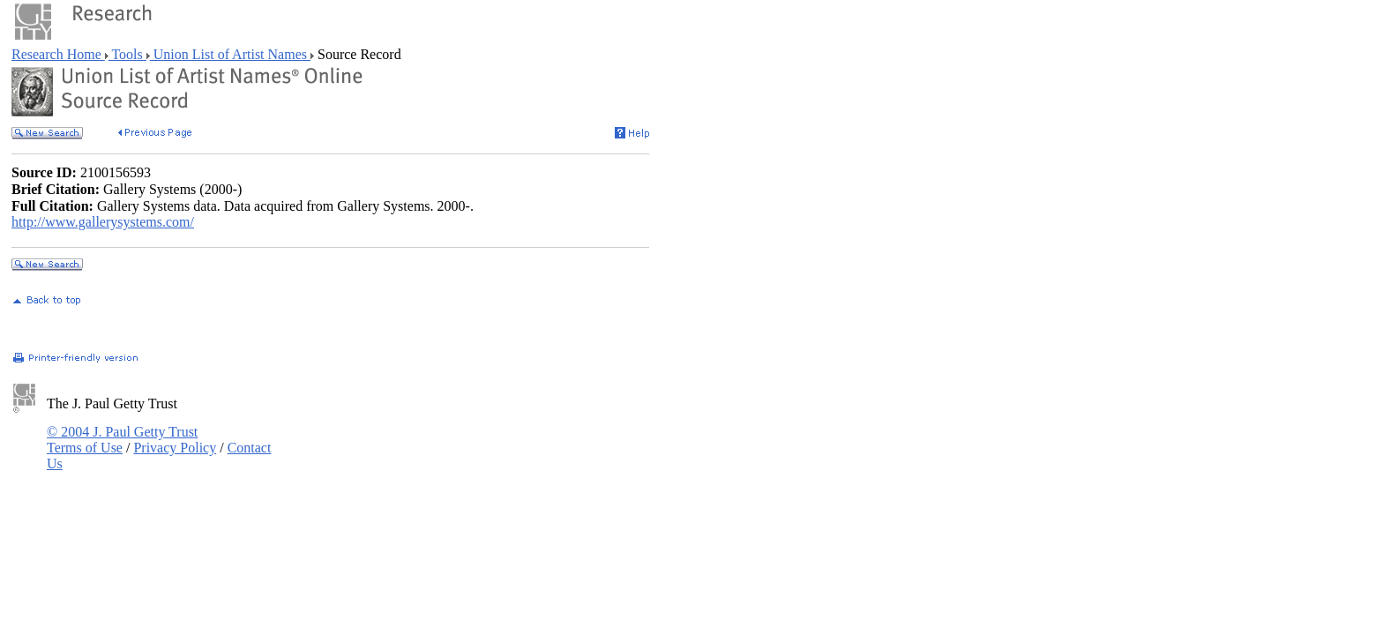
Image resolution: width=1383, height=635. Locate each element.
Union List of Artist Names (230, 54)
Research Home (58, 54)
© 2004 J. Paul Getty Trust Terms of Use (122, 439)
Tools (127, 54)
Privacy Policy (174, 447)
